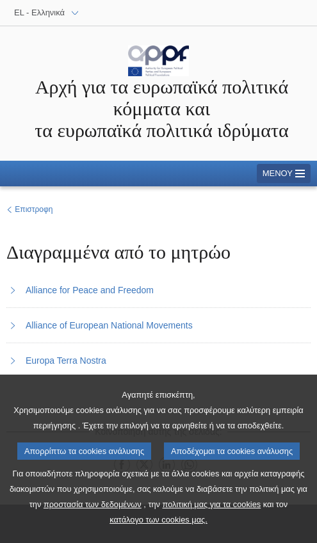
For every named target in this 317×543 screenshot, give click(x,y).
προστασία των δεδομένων (93, 514)
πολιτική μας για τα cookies (212, 514)
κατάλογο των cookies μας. (158, 529)
